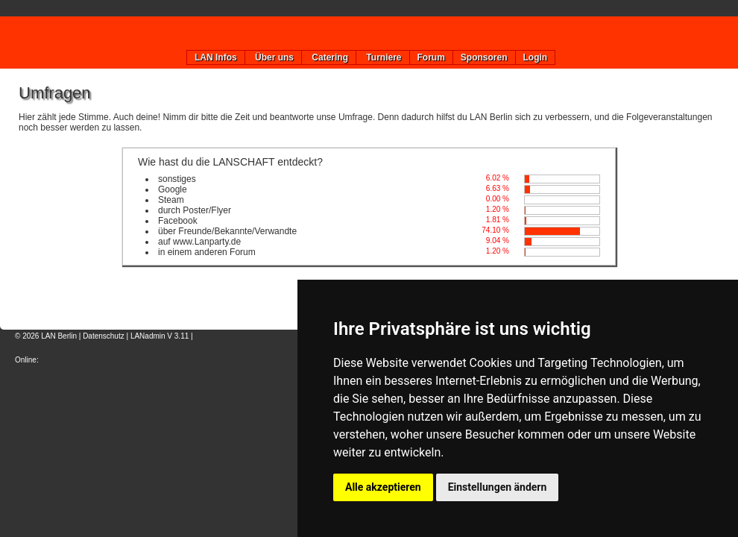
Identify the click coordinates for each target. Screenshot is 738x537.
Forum (431, 57)
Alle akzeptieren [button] (383, 487)
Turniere (382, 57)
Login (535, 57)
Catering (328, 57)
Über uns (273, 57)
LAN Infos (216, 57)
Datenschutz (103, 336)
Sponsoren (484, 57)
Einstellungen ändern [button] (497, 487)
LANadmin (147, 336)
